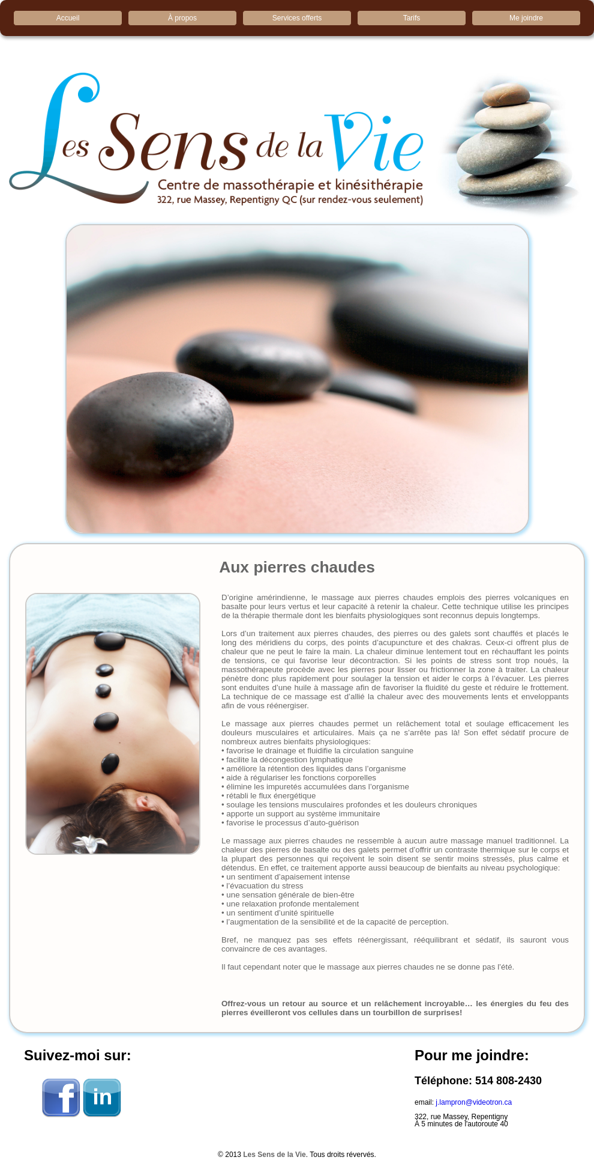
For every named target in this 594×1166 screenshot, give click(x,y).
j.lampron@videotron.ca (474, 1102)
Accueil (68, 18)
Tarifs (412, 18)
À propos (182, 18)
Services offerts (297, 18)
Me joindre (526, 18)
